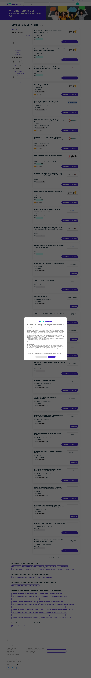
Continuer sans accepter (30, 316)
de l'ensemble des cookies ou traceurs (39, 330)
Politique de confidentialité (43, 353)
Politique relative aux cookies (56, 353)
